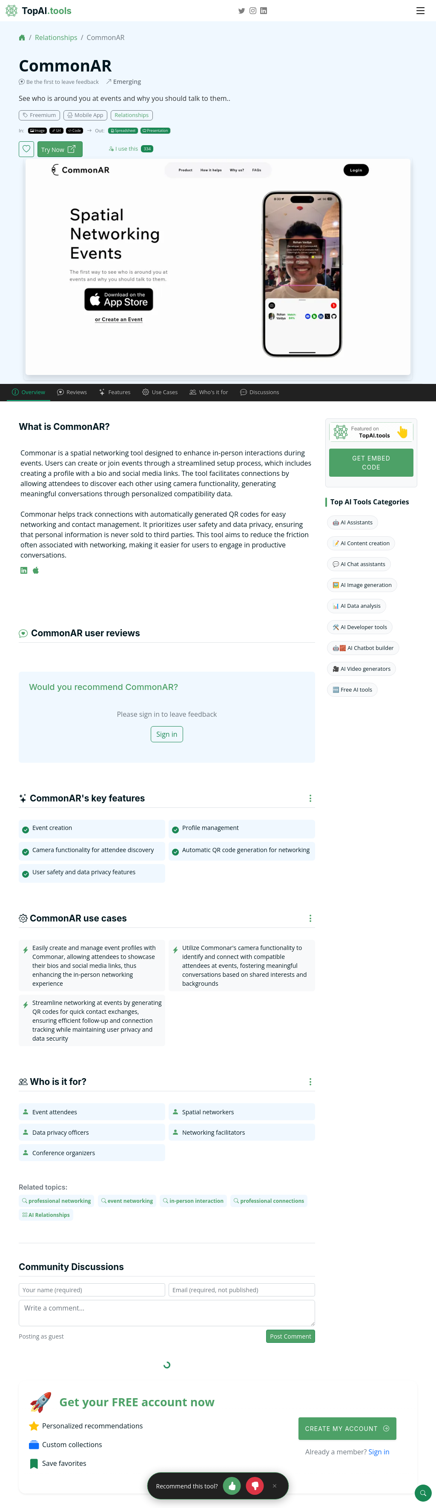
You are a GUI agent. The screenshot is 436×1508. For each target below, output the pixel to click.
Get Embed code (371, 463)
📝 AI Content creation (361, 543)
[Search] (423, 1493)
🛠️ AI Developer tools (360, 627)
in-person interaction (193, 1201)
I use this (130, 148)
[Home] (22, 37)
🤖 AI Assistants (353, 523)
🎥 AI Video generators (361, 669)
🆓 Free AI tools (352, 690)
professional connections (269, 1201)
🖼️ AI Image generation (362, 585)
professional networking (56, 1201)
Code (74, 130)
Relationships (56, 37)
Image (37, 130)
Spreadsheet (123, 130)
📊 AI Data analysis (357, 606)
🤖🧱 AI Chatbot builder (363, 648)
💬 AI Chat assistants (359, 565)
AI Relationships (46, 1215)
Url (56, 130)
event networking (127, 1201)
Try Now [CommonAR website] (58, 150)
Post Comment (290, 1337)
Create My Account (347, 1429)
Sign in (166, 735)
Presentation (155, 130)
